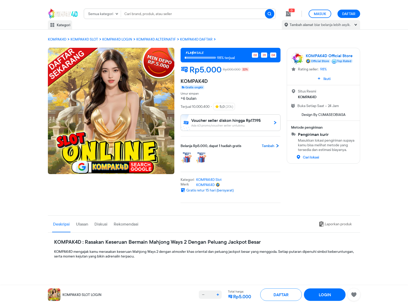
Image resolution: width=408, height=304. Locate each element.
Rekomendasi (126, 224)
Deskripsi (61, 224)
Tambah (271, 146)
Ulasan (82, 224)
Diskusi (100, 224)
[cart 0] (288, 14)
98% (323, 69)
